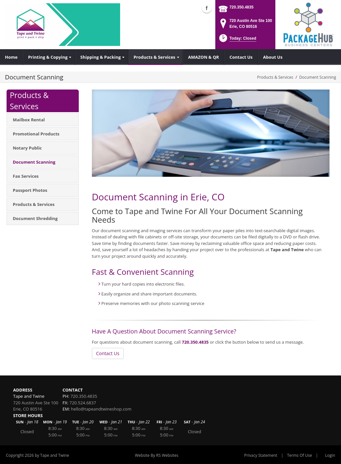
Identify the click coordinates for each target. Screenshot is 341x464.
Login (330, 455)
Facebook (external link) (207, 8)
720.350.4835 (241, 7)
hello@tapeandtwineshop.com (101, 409)
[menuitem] (11, 57)
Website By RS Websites (157, 455)
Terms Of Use (299, 455)
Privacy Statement (260, 455)
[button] (237, 40)
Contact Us (107, 353)
